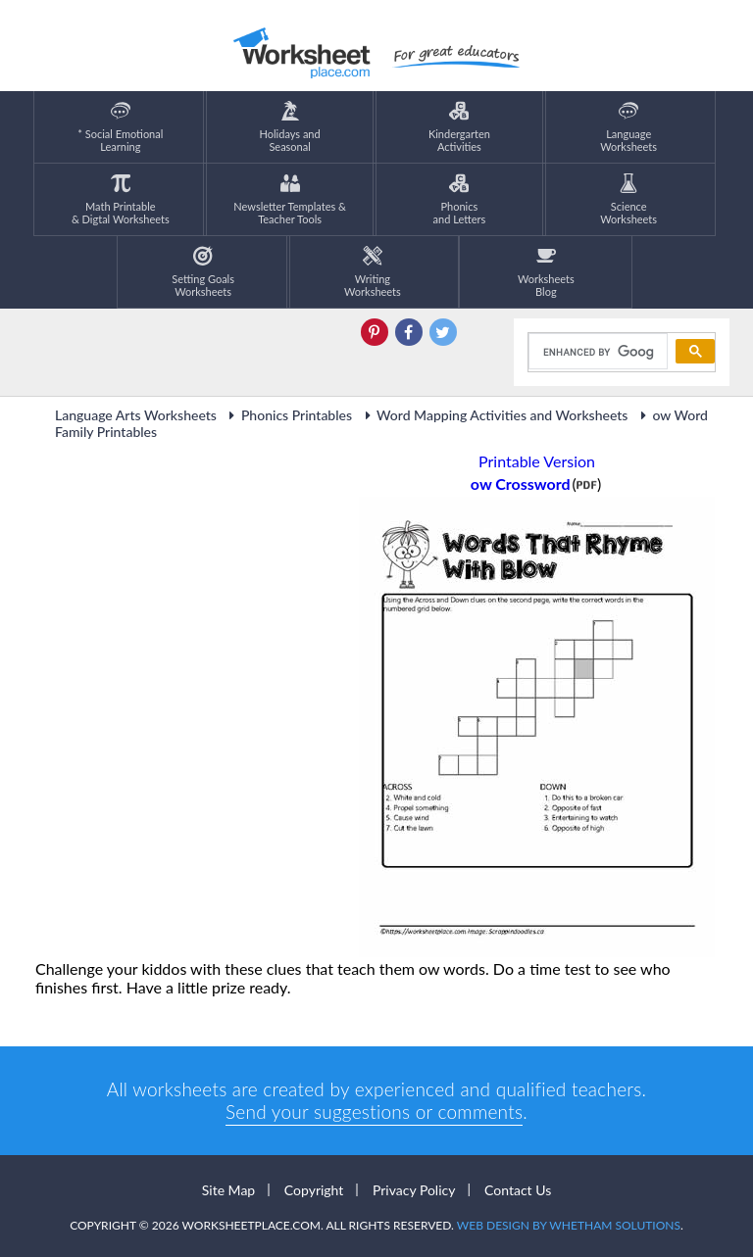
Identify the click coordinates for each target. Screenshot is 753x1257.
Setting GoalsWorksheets (203, 272)
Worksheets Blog (546, 272)
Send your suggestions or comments (374, 1111)
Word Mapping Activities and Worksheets (493, 415)
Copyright (314, 1190)
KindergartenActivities (459, 127)
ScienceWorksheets (628, 199)
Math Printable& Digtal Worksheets (121, 199)
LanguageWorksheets (628, 127)
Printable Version (536, 461)
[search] (596, 351)
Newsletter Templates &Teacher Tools (289, 199)
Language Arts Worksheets (136, 415)
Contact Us (517, 1190)
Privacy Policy (414, 1190)
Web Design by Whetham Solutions (568, 1225)
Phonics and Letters (459, 199)
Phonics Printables (288, 415)
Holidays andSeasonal (290, 127)
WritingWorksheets (372, 272)
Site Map (228, 1190)
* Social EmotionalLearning (120, 127)
